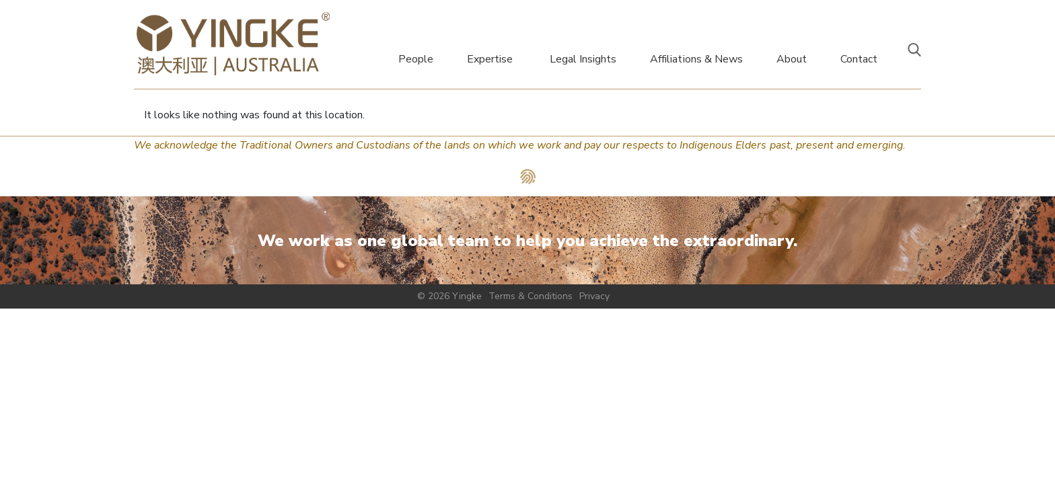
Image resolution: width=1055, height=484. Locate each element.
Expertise (490, 59)
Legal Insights (583, 59)
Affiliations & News (696, 59)
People (415, 59)
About (791, 59)
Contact (858, 59)
